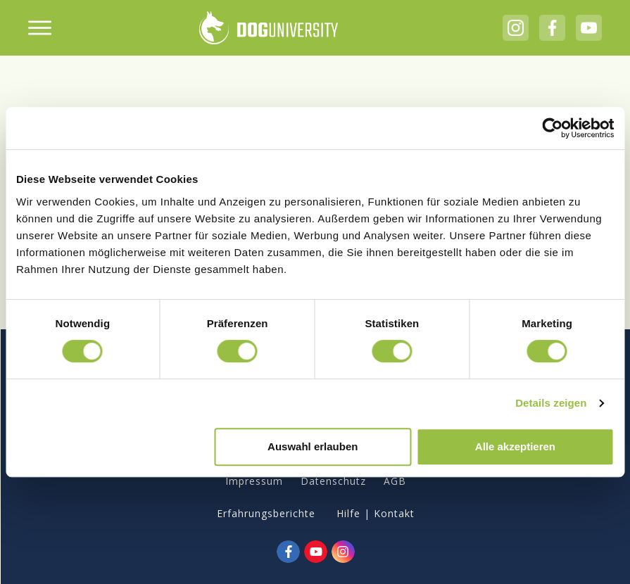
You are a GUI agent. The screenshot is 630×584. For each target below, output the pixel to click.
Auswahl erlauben (312, 446)
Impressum (254, 481)
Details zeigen (550, 403)
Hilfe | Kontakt (375, 513)
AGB (395, 481)
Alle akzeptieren (515, 446)
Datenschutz (333, 481)
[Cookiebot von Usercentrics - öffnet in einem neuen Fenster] (552, 128)
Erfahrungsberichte (266, 513)
